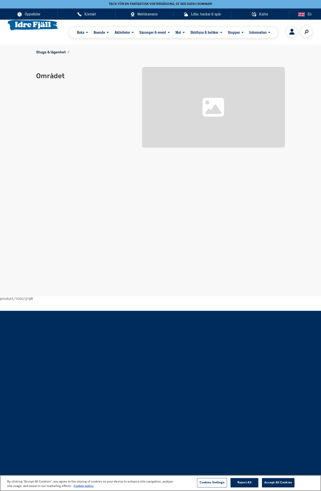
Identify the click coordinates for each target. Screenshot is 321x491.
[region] (160, 483)
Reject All (244, 482)
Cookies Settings (212, 482)
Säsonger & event (146, 31)
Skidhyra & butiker (194, 31)
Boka (81, 31)
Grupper (221, 31)
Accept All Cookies (278, 482)
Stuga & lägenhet (51, 52)
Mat (170, 31)
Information (242, 31)
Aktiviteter (118, 31)
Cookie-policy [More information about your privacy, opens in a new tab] (84, 486)
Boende (97, 31)
